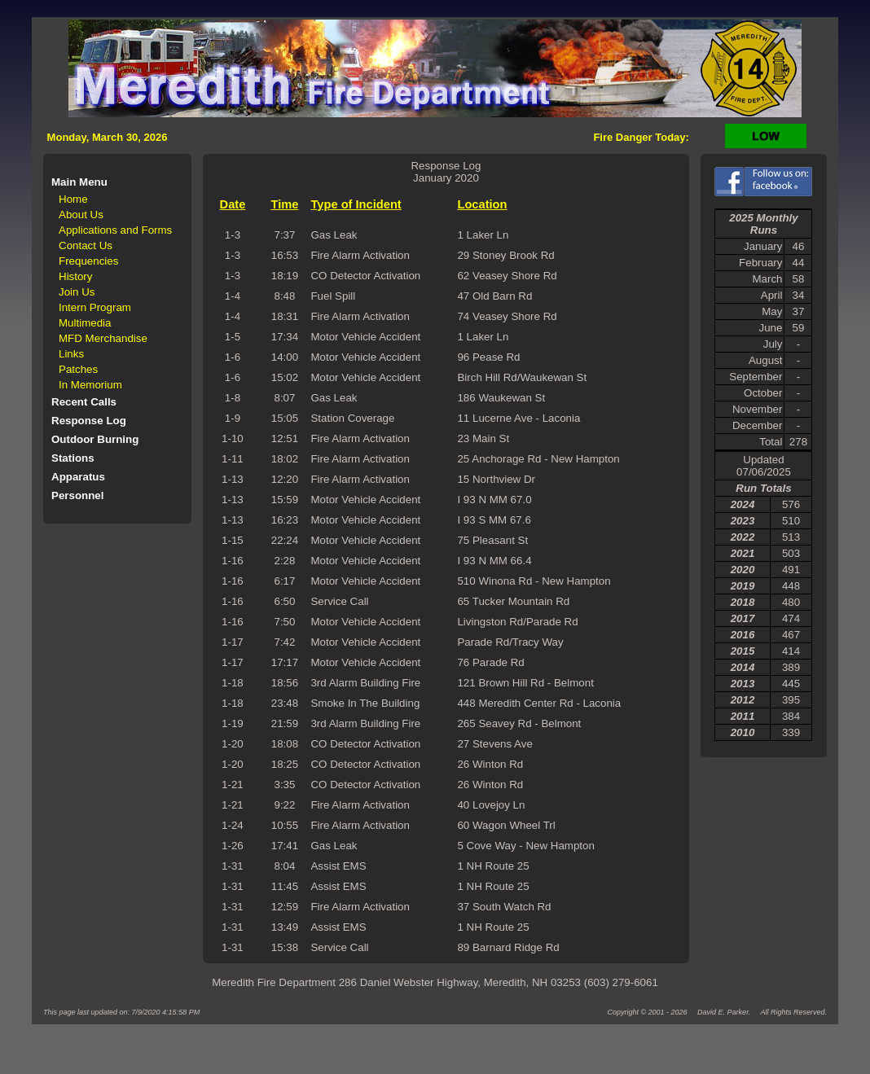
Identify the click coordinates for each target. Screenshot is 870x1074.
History (75, 276)
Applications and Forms (115, 230)
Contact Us (85, 245)
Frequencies (88, 261)
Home (73, 199)
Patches (78, 369)
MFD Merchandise (103, 338)
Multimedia (85, 323)
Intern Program (95, 307)
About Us (81, 214)
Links (71, 354)
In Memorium (90, 385)
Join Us (76, 292)
